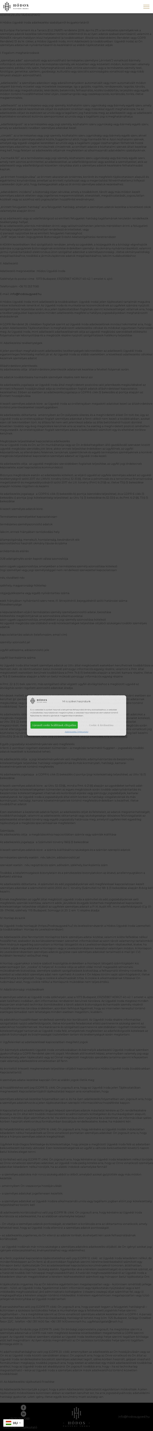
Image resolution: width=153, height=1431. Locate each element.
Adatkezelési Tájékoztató (76, 731)
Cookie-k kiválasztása (101, 725)
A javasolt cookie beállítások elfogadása (54, 725)
